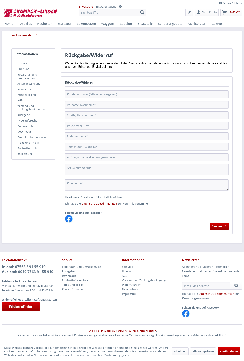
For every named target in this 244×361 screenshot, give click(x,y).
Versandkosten (148, 330)
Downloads (24, 131)
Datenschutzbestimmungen (99, 203)
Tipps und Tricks (28, 142)
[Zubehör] (126, 23)
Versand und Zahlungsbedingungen (31, 107)
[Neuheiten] (45, 23)
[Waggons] (108, 23)
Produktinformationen (31, 137)
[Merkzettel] (189, 12)
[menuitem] (112, 12)
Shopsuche (86, 6)
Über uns (23, 69)
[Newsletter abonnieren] (236, 286)
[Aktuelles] (25, 23)
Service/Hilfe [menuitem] (229, 3)
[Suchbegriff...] (112, 12)
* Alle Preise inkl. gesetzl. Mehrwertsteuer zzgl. (113, 330)
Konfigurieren (229, 351)
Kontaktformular (28, 148)
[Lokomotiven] (86, 23)
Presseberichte (27, 95)
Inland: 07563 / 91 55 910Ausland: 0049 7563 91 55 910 (27, 269)
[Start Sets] (64, 23)
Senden (219, 225)
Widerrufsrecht (27, 120)
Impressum (24, 154)
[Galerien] (217, 23)
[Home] (9, 23)
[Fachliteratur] (197, 23)
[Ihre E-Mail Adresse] (206, 286)
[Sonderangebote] (170, 23)
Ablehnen (180, 351)
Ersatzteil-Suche (106, 6)
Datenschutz (25, 126)
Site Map (23, 63)
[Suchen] (142, 12)
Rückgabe (23, 115)
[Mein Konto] (207, 12)
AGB (20, 100)
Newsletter (24, 89)
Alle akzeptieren (203, 351)
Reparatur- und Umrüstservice (27, 76)
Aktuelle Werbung (28, 83)
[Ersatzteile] (145, 23)
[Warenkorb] (231, 12)
